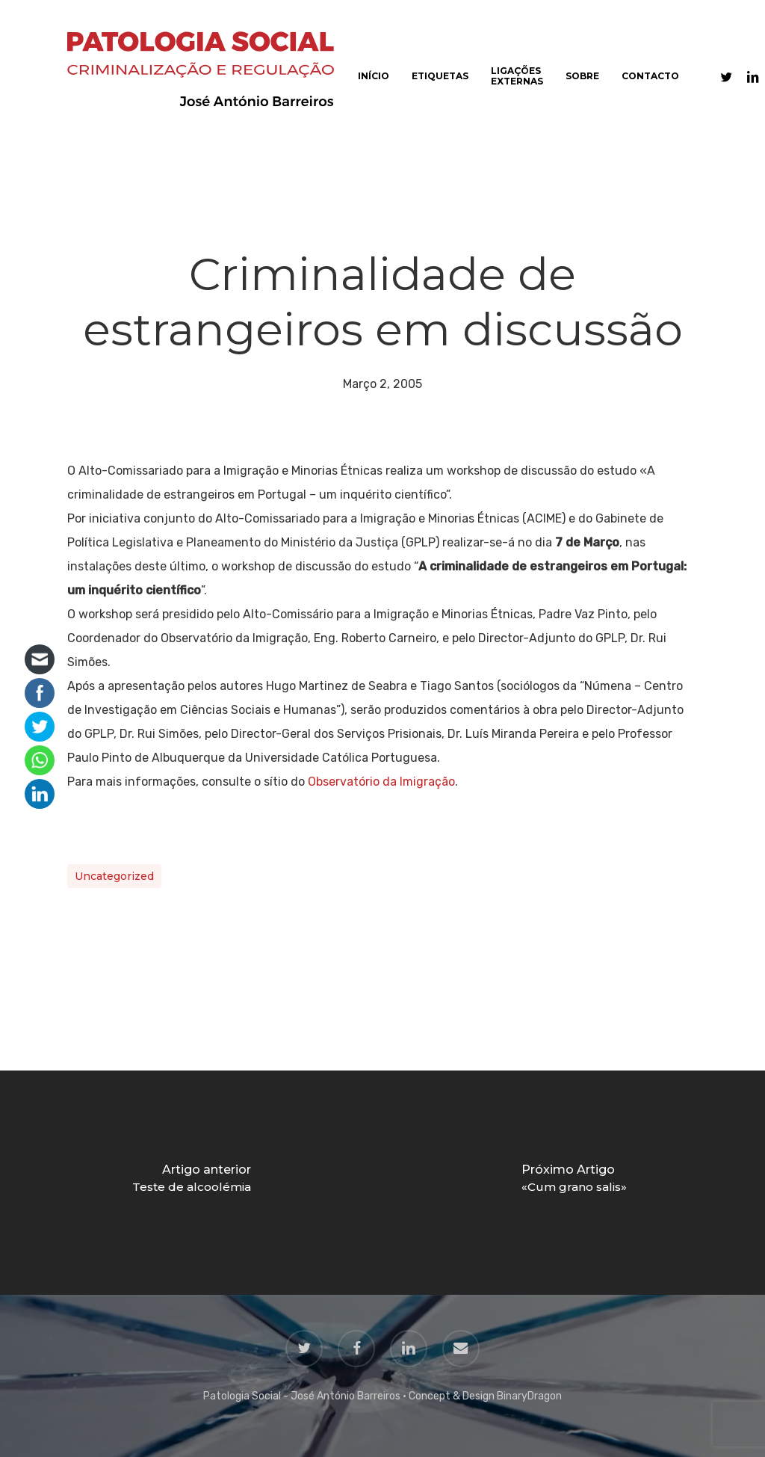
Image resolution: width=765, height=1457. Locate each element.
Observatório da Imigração (381, 781)
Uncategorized (114, 876)
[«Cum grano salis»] (573, 1183)
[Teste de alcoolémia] (191, 1183)
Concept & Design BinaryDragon (485, 1396)
